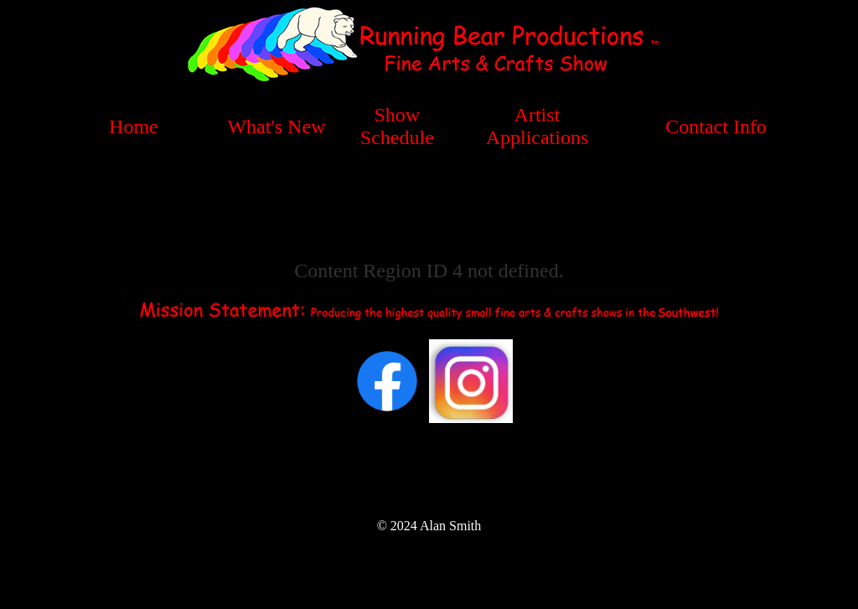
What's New (276, 126)
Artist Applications (537, 126)
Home (133, 126)
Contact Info (716, 126)
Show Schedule (397, 126)
